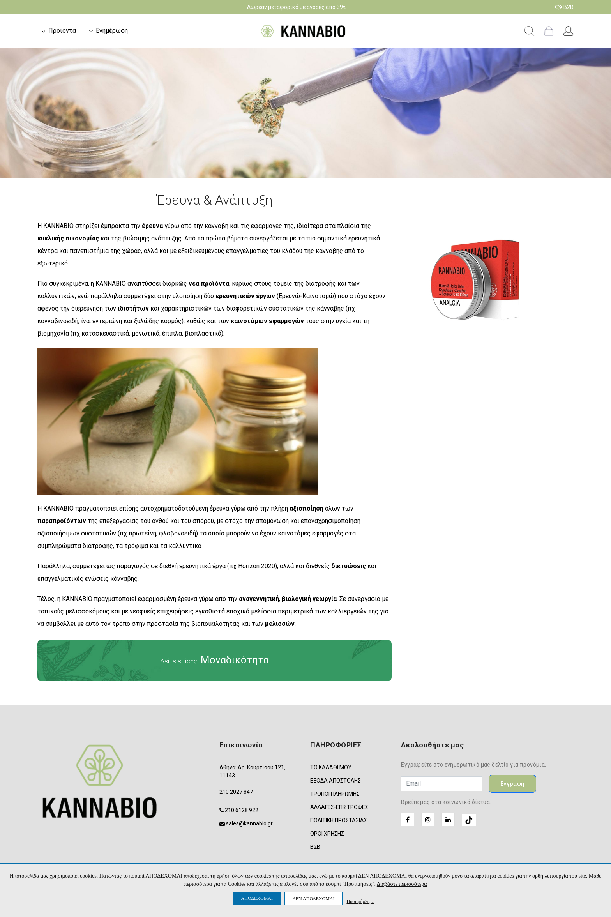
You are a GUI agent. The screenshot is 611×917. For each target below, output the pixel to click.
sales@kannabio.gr (249, 823)
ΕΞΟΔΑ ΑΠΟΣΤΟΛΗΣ (335, 780)
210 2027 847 (236, 792)
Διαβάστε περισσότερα (402, 884)
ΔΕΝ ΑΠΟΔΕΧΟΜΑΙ (313, 898)
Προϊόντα (62, 30)
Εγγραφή (512, 783)
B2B (564, 7)
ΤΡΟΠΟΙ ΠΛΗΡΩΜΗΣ (335, 794)
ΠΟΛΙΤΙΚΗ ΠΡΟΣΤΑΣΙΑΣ (338, 820)
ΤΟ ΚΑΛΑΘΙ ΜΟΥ (330, 767)
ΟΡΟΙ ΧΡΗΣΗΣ (327, 833)
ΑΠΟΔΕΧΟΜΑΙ (257, 898)
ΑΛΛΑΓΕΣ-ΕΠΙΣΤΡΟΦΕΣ (339, 807)
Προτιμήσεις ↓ (360, 901)
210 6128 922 (241, 810)
